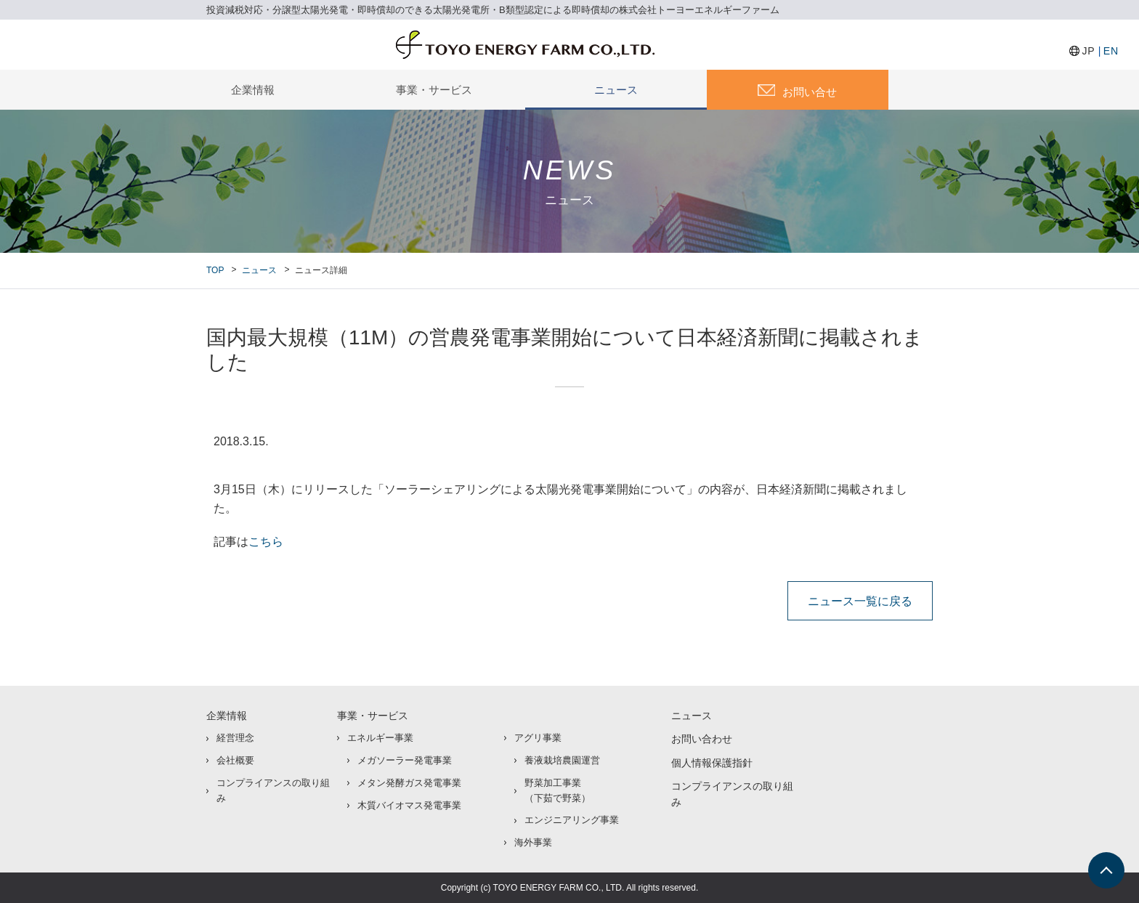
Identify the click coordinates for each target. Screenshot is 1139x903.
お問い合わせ (701, 739)
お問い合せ (809, 92)
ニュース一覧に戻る (860, 600)
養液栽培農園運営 (562, 760)
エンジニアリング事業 (571, 819)
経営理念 (235, 737)
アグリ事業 (538, 737)
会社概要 (235, 760)
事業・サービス (434, 90)
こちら (265, 541)
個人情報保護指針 (712, 763)
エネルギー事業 (380, 737)
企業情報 (253, 90)
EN (1111, 51)
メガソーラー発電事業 (404, 760)
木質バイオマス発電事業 (409, 805)
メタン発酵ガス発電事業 (409, 782)
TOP (215, 270)
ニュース (616, 90)
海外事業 (533, 842)
